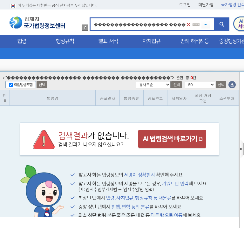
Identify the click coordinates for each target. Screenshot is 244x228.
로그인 (185, 5)
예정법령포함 (23, 84)
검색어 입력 (93, 18)
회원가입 (206, 5)
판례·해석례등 (194, 41)
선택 (41, 84)
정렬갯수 (2, 72)
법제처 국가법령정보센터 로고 (37, 22)
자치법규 (151, 41)
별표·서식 (108, 41)
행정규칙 (65, 41)
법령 (21, 41)
